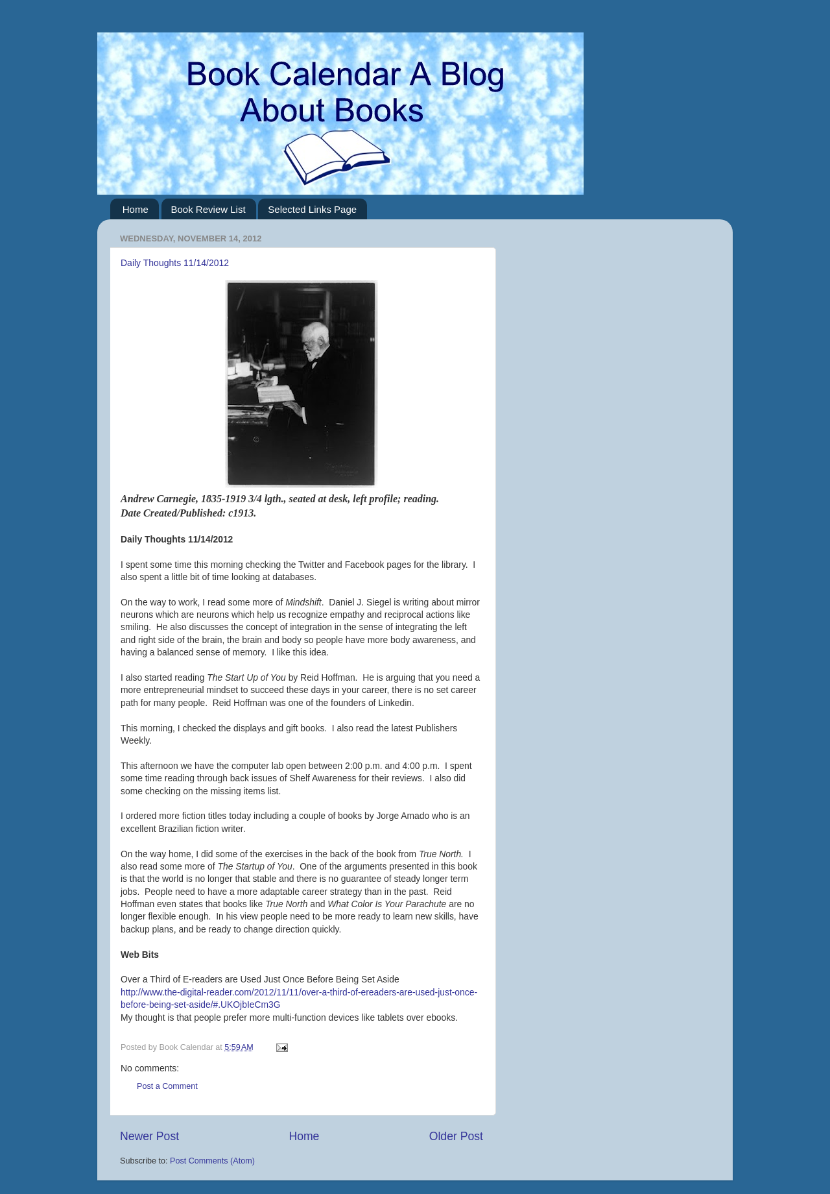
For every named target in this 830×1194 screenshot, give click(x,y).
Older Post (456, 1136)
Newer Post (149, 1136)
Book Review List (208, 209)
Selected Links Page (312, 209)
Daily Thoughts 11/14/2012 (175, 263)
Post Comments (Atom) (212, 1160)
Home (135, 209)
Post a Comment (167, 1086)
